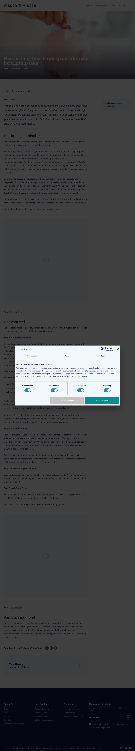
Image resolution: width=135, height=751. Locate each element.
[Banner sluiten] (118, 349)
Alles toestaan (102, 400)
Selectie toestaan (67, 400)
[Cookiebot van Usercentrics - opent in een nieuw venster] (102, 349)
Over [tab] (103, 356)
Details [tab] (67, 356)
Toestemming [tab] (32, 356)
